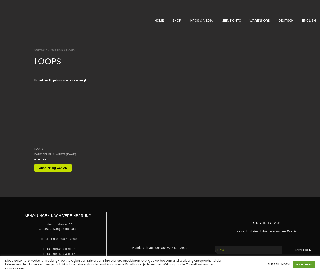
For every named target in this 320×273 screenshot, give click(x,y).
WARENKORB (260, 20)
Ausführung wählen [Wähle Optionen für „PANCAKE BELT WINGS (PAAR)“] (57, 168)
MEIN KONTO (231, 20)
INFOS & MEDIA (201, 20)
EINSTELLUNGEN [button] (279, 264)
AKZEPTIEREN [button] (303, 265)
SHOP (176, 20)
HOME (159, 20)
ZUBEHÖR (58, 50)
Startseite (41, 50)
